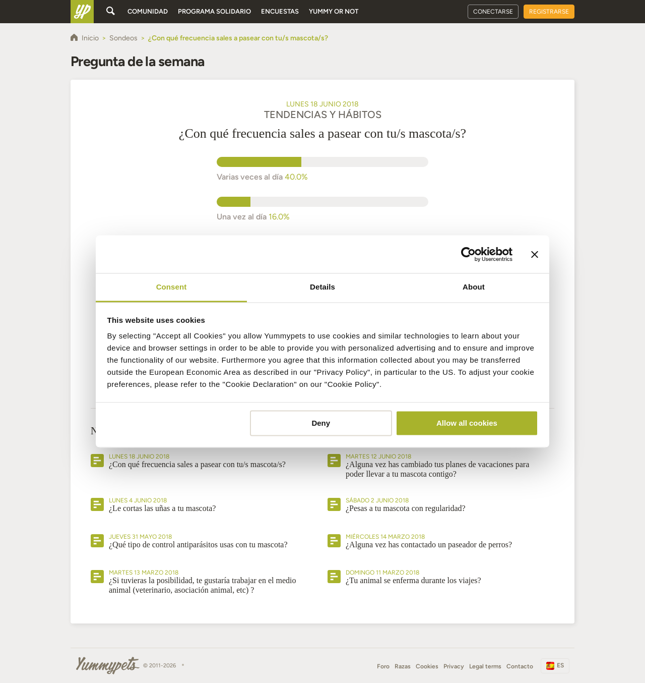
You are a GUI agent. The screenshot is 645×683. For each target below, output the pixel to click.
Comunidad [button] (147, 11)
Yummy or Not (333, 11)
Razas (403, 666)
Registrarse (549, 11)
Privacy (453, 666)
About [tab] (474, 286)
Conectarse (493, 11)
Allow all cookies (466, 423)
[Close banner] (534, 254)
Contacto (519, 666)
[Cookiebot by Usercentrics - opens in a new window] (468, 254)
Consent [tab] (171, 286)
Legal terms (485, 666)
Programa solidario (214, 11)
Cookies (427, 666)
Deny (320, 423)
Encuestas (280, 11)
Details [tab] (322, 286)
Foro (383, 666)
